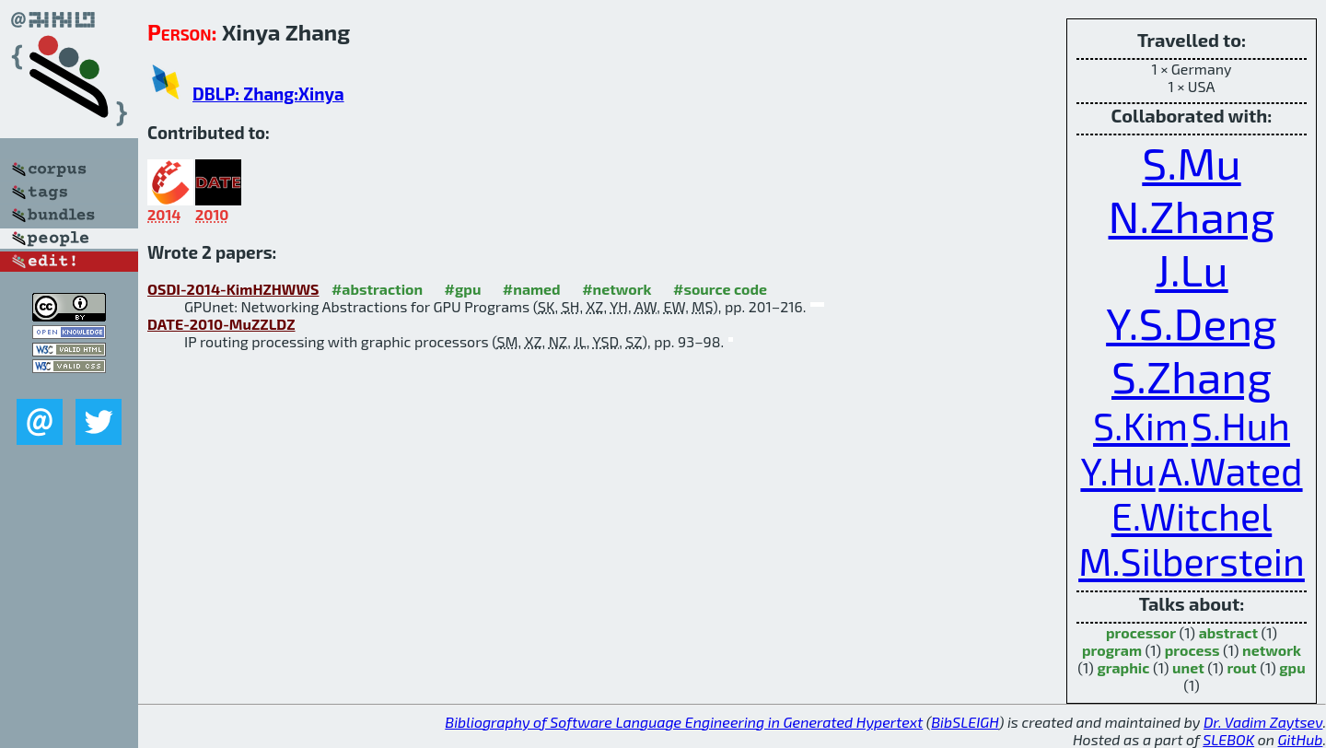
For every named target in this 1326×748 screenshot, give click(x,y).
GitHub (1300, 739)
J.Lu (1191, 269)
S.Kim (1140, 425)
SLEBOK (1228, 739)
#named (532, 289)
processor (1141, 632)
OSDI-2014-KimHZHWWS (233, 289)
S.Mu (1191, 162)
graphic (1123, 667)
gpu (1292, 667)
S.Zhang (1191, 376)
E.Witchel (1192, 515)
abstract (1228, 632)
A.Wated (1230, 470)
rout (1241, 667)
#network (616, 289)
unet (1188, 667)
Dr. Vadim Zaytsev (1263, 721)
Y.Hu (1117, 470)
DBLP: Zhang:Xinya (268, 93)
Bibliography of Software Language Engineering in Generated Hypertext (684, 721)
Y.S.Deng (1191, 322)
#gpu (463, 289)
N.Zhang (1192, 215)
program (1112, 650)
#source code (720, 289)
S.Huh (1241, 425)
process (1192, 650)
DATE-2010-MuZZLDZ (221, 324)
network (1271, 650)
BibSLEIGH (964, 721)
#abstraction (377, 289)
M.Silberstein (1191, 560)
